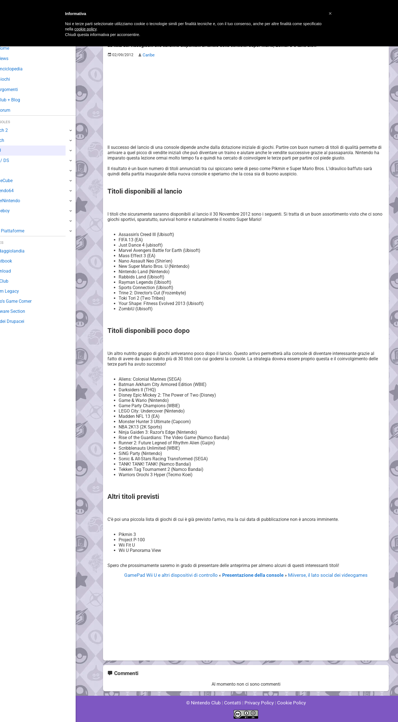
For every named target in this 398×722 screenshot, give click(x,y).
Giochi (14, 79)
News (13, 58)
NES (8, 220)
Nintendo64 (16, 190)
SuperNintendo (19, 200)
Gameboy (13, 210)
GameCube (15, 180)
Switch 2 (12, 130)
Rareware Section (21, 311)
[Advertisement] (245, 101)
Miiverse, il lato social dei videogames (322, 574)
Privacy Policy (258, 702)
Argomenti (18, 89)
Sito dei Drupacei (21, 321)
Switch (11, 140)
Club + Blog (19, 100)
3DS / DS (13, 160)
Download (14, 271)
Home (13, 48)
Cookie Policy (288, 702)
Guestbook (15, 261)
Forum (14, 110)
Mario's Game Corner (25, 301)
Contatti (233, 702)
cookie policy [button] (85, 29)
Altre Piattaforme (21, 230)
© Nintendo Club (206, 702)
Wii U (9, 150)
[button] (330, 13)
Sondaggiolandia (21, 251)
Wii (7, 170)
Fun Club (13, 281)
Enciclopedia (20, 69)
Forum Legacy (18, 291)
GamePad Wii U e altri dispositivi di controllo (176, 574)
